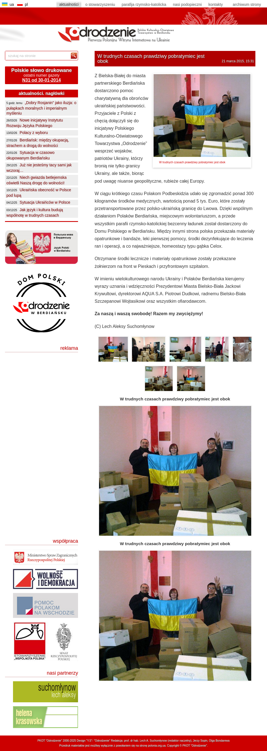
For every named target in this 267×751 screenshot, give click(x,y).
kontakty (215, 4)
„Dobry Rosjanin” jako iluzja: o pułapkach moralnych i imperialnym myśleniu (41, 107)
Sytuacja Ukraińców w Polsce (45, 202)
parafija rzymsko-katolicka (144, 4)
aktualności (69, 4)
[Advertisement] (43, 391)
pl (23, 4)
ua (9, 4)
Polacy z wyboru (34, 132)
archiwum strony (247, 4)
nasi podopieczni (187, 4)
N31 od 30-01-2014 (41, 80)
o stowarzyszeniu (100, 4)
